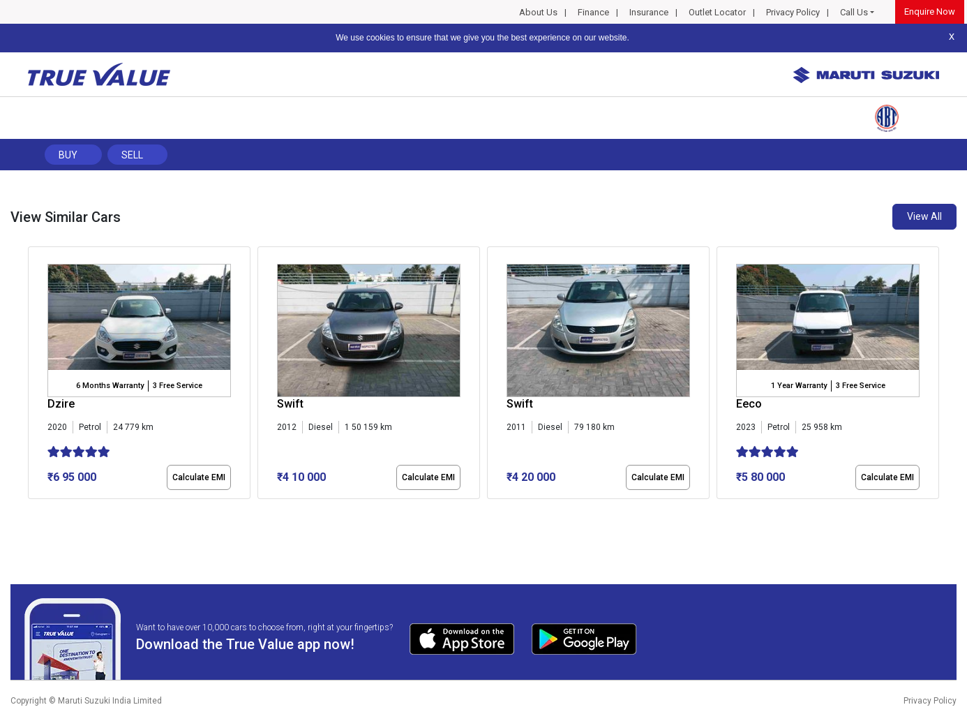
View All (924, 216)
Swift (290, 403)
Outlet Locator (717, 12)
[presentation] (35, 375)
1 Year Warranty (799, 385)
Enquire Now (929, 11)
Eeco (749, 403)
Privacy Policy (793, 12)
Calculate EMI (198, 477)
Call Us (854, 12)
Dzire (61, 403)
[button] (32, 511)
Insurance (648, 12)
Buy (68, 155)
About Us (538, 12)
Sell (132, 155)
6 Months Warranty (110, 385)
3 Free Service (177, 385)
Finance (593, 12)
